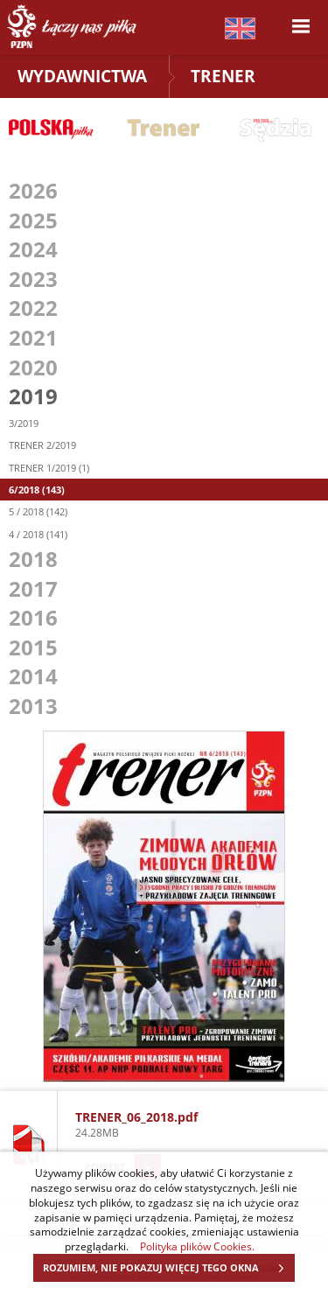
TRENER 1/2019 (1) (49, 467)
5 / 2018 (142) (38, 511)
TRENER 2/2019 (42, 445)
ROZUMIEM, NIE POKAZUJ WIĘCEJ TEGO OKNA (168, 1268)
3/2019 (23, 423)
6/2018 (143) (37, 489)
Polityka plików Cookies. (197, 1246)
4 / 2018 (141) (38, 534)
